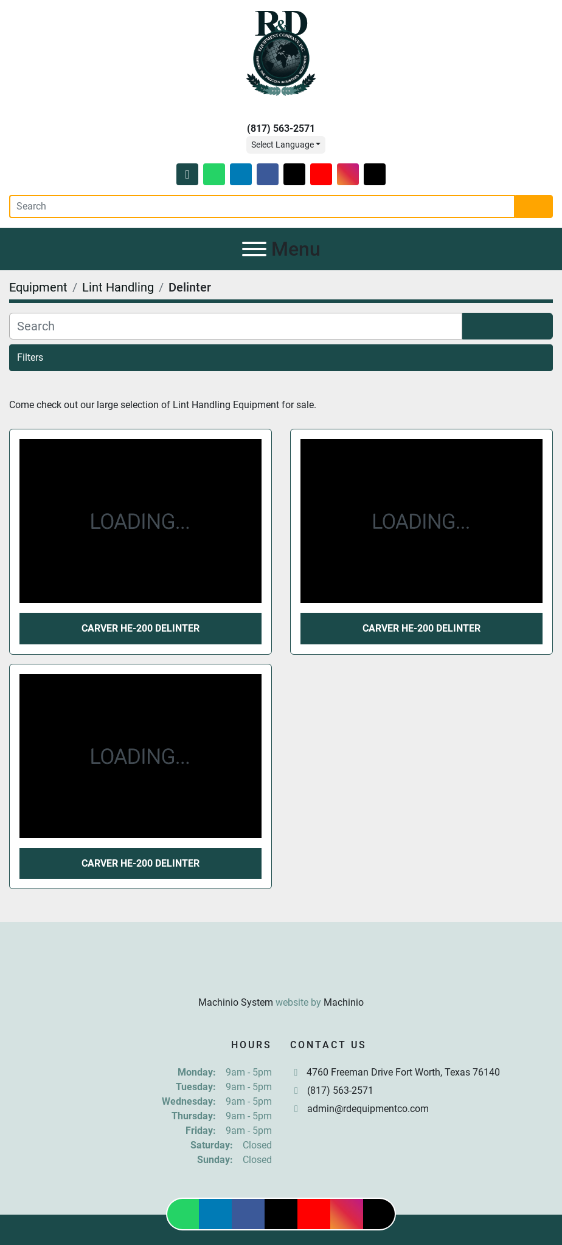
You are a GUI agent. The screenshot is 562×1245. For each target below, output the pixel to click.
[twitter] (294, 174)
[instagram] (348, 174)
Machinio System (235, 1002)
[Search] (262, 206)
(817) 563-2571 (281, 128)
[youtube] (321, 174)
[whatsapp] (214, 174)
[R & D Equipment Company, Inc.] (281, 972)
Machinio (344, 1002)
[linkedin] (241, 174)
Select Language (282, 144)
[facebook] (268, 174)
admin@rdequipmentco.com (368, 1108)
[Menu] (254, 249)
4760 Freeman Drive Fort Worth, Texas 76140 (403, 1072)
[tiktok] (375, 174)
